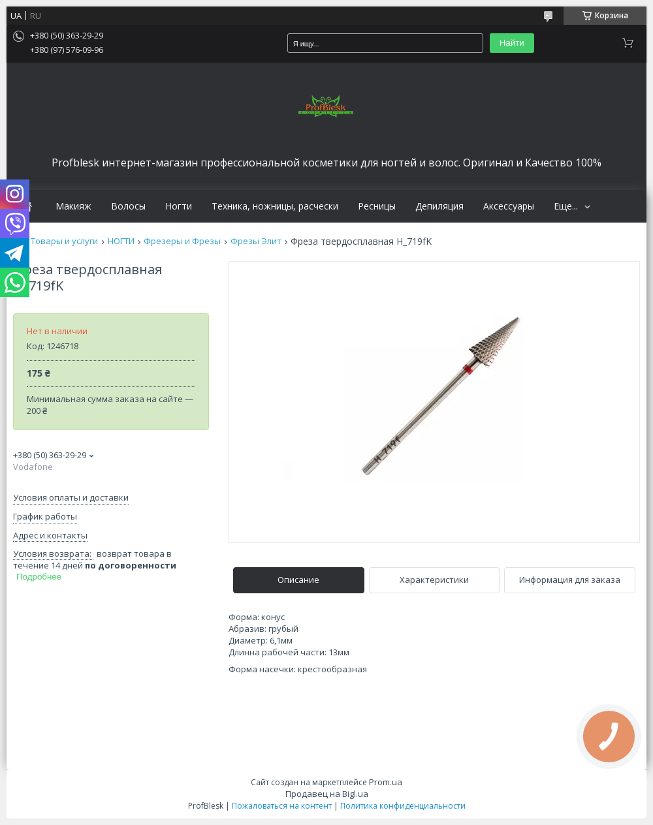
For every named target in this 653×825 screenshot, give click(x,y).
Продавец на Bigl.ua (326, 794)
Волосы (128, 206)
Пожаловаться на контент (282, 805)
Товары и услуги (64, 241)
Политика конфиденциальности (403, 805)
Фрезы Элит (256, 241)
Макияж (73, 206)
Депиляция (439, 206)
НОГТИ (121, 241)
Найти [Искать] (512, 43)
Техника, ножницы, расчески (275, 206)
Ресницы (377, 206)
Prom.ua (385, 782)
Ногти (178, 206)
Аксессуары (508, 206)
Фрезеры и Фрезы (182, 241)
